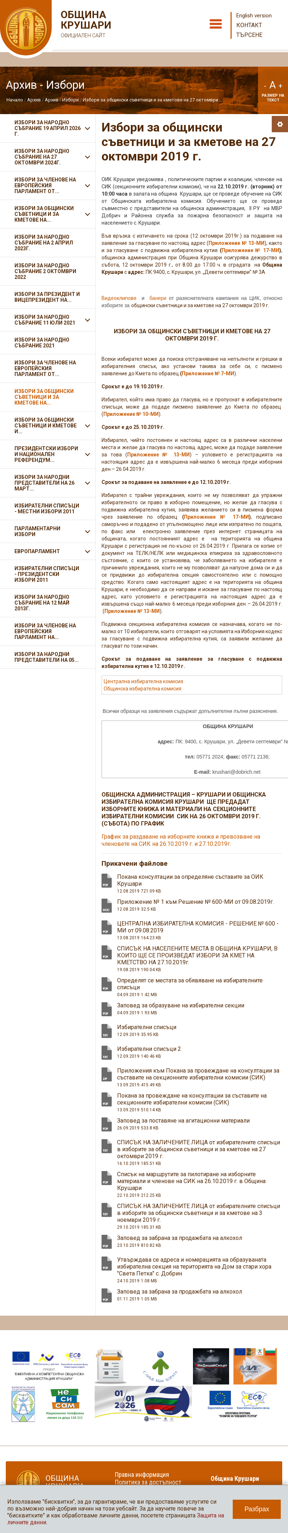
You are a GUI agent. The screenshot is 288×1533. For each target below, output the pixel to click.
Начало (15, 100)
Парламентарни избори (37, 531)
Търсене (249, 35)
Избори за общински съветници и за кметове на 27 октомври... (152, 100)
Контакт (249, 25)
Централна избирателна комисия (143, 681)
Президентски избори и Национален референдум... (46, 454)
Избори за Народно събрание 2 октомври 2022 (45, 271)
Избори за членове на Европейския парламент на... (45, 631)
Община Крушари (85, 25)
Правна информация (142, 1474)
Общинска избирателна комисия (142, 689)
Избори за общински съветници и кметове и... (45, 425)
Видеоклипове (119, 298)
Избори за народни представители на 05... (46, 657)
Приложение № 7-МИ (208, 373)
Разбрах (256, 1509)
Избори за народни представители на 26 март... (44, 483)
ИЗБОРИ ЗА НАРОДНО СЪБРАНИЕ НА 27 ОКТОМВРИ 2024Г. (41, 157)
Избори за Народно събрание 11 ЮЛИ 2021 (44, 320)
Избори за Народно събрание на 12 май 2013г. (41, 602)
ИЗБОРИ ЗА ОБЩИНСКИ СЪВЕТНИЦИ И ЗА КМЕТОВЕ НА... (44, 214)
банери (158, 298)
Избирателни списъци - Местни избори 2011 (46, 508)
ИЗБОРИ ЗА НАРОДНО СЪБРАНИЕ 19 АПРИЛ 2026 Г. (47, 128)
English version (254, 15)
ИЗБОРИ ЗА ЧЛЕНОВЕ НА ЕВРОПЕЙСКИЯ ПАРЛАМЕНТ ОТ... (45, 185)
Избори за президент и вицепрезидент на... (47, 297)
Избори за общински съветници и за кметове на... (44, 397)
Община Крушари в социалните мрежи (239, 1482)
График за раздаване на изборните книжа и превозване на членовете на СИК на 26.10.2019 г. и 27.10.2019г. (181, 840)
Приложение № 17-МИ (216, 517)
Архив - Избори (62, 100)
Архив (34, 100)
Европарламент (37, 551)
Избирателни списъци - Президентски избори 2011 (46, 574)
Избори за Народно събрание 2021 (41, 342)
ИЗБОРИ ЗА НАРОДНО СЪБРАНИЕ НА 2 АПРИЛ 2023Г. (43, 242)
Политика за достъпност (148, 1482)
